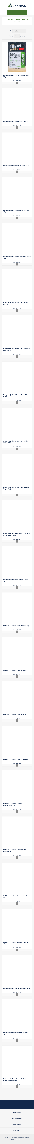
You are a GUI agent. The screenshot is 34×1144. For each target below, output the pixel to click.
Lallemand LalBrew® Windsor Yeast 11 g (16, 121)
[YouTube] (21, 1106)
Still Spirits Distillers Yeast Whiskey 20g (16, 626)
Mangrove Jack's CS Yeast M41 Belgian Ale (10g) (15, 303)
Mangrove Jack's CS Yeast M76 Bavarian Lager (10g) (16, 488)
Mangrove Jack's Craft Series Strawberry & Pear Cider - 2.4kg (16, 534)
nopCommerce (20, 1139)
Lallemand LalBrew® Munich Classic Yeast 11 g (17, 257)
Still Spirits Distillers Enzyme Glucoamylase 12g (12, 804)
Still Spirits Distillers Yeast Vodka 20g (15, 759)
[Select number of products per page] (17, 36)
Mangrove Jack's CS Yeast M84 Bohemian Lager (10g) (16, 349)
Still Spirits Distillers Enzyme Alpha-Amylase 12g (14, 850)
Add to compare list (17, 83)
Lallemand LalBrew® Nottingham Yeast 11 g (16, 76)
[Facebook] (17, 1106)
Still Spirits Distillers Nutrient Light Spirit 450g (16, 943)
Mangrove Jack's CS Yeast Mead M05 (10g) (15, 395)
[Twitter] (12, 1106)
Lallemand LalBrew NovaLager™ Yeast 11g (15, 1033)
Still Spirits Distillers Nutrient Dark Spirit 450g (16, 896)
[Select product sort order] (19, 31)
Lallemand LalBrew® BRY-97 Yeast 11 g (16, 166)
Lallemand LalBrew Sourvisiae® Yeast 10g (17, 988)
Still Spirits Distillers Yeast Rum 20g (14, 714)
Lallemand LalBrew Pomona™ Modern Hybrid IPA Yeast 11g (15, 1079)
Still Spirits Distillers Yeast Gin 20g (14, 670)
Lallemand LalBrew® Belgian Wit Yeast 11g (16, 211)
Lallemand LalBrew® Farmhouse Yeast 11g (15, 580)
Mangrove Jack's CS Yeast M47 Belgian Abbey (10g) (15, 442)
